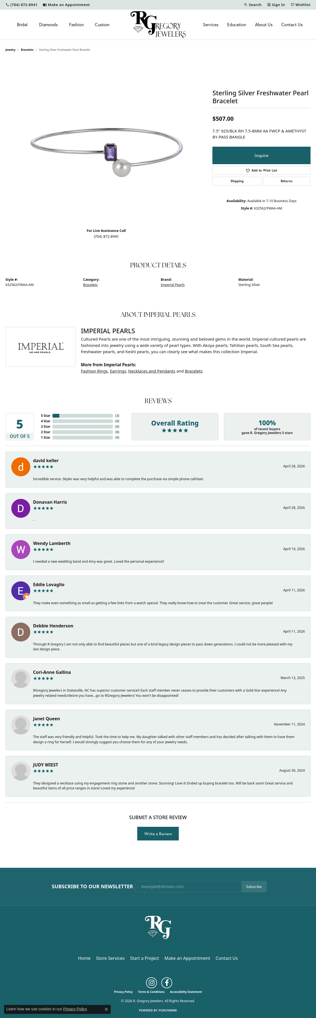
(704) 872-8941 (106, 236)
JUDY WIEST (45, 765)
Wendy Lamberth (52, 543)
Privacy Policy (123, 991)
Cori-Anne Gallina (52, 672)
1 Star (45, 437)
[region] (106, 142)
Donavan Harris (50, 502)
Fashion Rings (94, 371)
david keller (46, 461)
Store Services (110, 958)
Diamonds (48, 24)
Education (236, 24)
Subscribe (254, 886)
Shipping (237, 181)
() (117, 415)
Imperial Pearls (173, 284)
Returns (286, 181)
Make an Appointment (187, 958)
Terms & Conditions (151, 991)
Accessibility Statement (186, 991)
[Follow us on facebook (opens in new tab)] (166, 982)
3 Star (45, 426)
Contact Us (292, 24)
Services (210, 24)
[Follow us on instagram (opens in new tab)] (151, 982)
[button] (252, 4)
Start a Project (144, 958)
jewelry (10, 50)
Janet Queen (46, 719)
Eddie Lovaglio (49, 585)
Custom (102, 24)
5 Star (45, 415)
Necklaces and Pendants (151, 371)
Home (84, 958)
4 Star (45, 421)
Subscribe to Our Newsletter (92, 886)
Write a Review (158, 833)
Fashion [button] (76, 24)
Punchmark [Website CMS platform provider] (168, 1010)
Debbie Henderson (53, 626)
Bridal (22, 24)
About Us (264, 24)
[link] (21, 4)
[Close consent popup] (106, 1009)
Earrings (118, 371)
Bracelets (27, 50)
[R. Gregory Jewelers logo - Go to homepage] (158, 25)
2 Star (45, 432)
